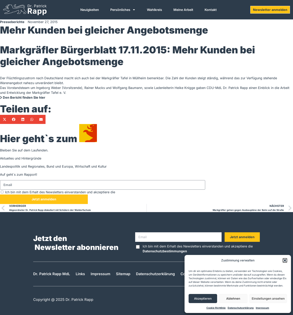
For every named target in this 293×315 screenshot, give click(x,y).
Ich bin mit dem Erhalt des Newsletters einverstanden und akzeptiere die (82, 192)
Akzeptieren (203, 298)
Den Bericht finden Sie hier (22, 97)
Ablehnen (233, 298)
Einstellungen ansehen (268, 298)
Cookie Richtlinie (216, 307)
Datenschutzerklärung (241, 307)
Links (80, 274)
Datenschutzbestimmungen (138, 192)
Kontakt (211, 10)
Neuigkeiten (89, 10)
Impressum (262, 307)
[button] (285, 260)
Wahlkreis (154, 10)
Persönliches (123, 9)
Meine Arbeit (183, 10)
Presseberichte (12, 22)
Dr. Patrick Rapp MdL (51, 274)
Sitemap (123, 274)
